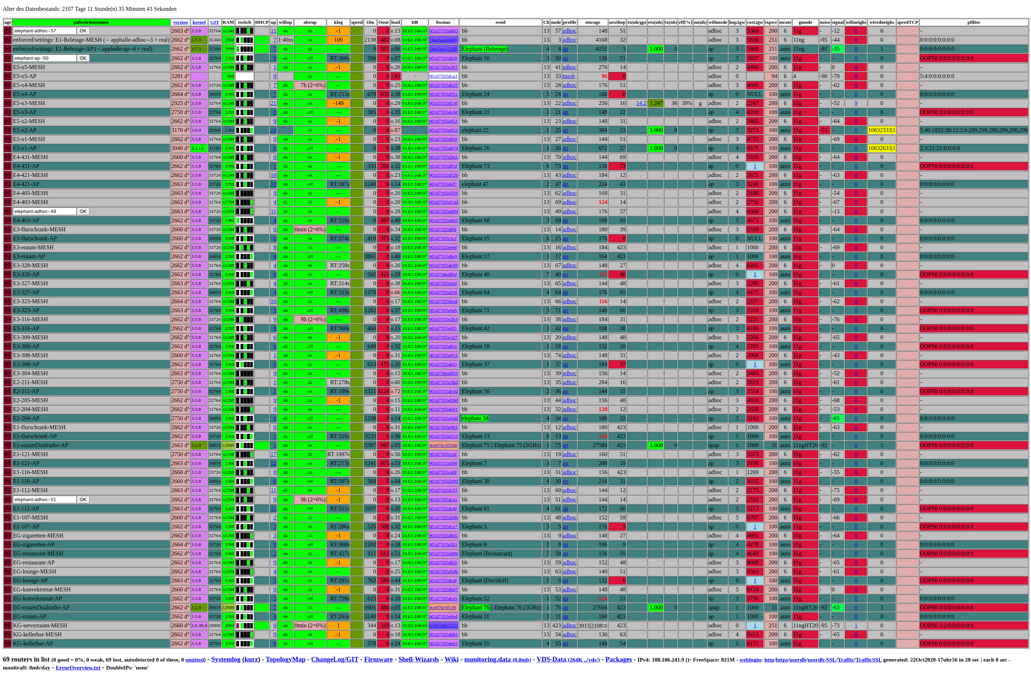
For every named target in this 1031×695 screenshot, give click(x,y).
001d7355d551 (445, 94)
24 (275, 130)
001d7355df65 (445, 535)
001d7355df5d (445, 166)
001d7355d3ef (445, 283)
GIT (214, 22)
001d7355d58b (445, 571)
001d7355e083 (445, 427)
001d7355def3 (445, 364)
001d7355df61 (445, 346)
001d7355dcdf (445, 580)
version (180, 22)
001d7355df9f (444, 229)
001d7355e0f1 (445, 328)
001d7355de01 (445, 409)
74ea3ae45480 (445, 39)
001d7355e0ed (445, 616)
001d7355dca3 (445, 76)
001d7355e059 (445, 193)
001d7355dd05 (445, 220)
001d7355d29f (445, 292)
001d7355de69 (445, 265)
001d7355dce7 (445, 526)
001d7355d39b (445, 517)
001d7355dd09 (445, 211)
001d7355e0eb (445, 310)
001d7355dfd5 (445, 562)
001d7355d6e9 (445, 256)
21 (275, 103)
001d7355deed (445, 301)
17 (275, 454)
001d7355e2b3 (445, 319)
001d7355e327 (445, 337)
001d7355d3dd (445, 418)
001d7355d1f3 (445, 490)
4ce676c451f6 (444, 607)
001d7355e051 (445, 121)
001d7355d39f (445, 463)
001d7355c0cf (444, 238)
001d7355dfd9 (445, 58)
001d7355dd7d (445, 148)
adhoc (571, 31)
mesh (571, 76)
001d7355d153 (445, 436)
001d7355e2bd (445, 382)
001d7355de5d (445, 391)
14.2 (643, 103)
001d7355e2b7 (445, 67)
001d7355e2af (444, 454)
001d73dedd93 (445, 373)
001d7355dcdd (445, 112)
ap (567, 49)
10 (275, 175)
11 (275, 31)
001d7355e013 (445, 355)
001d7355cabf (444, 472)
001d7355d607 (445, 589)
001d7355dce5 (445, 598)
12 (275, 463)
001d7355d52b (445, 175)
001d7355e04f (445, 247)
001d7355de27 (445, 85)
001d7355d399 (445, 481)
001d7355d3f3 (445, 544)
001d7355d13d (445, 202)
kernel (199, 22)
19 (275, 184)
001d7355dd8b (445, 553)
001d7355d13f (445, 103)
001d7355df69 (445, 139)
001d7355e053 (445, 130)
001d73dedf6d (445, 274)
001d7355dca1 (445, 499)
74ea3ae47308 (445, 48)
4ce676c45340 (445, 445)
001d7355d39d (445, 400)
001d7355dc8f (445, 508)
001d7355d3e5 (445, 157)
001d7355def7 (445, 184)
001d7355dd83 (445, 30)
